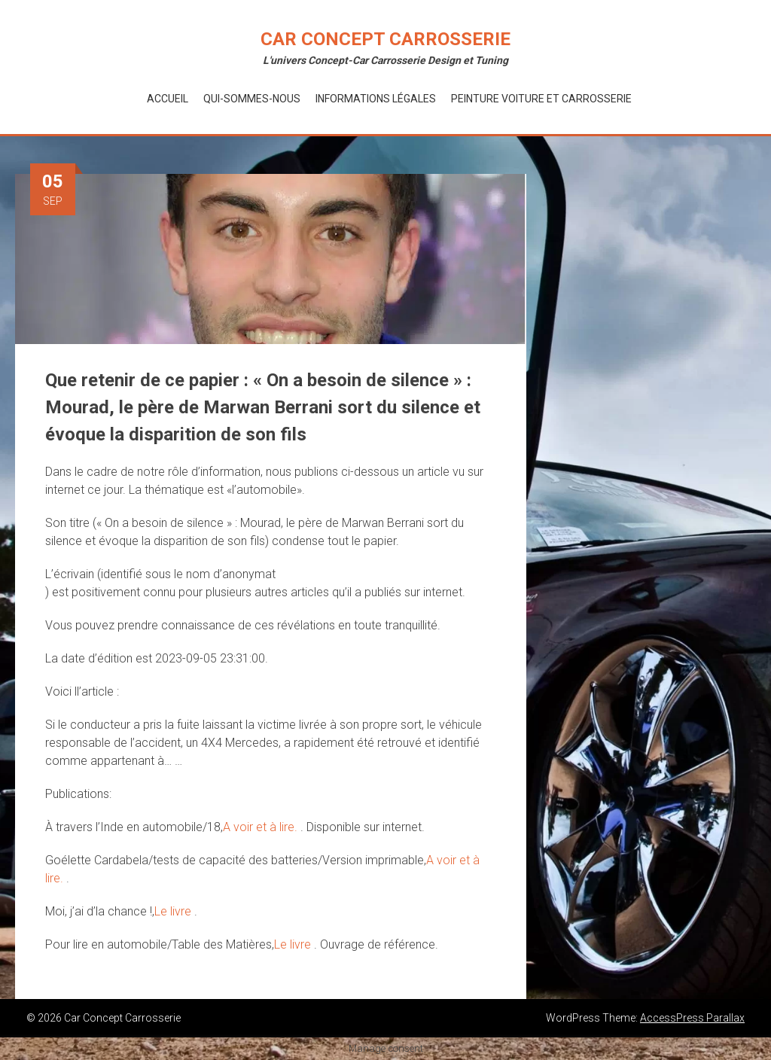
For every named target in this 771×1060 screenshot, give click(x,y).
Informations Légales (375, 99)
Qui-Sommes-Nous (251, 99)
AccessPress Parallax (692, 1018)
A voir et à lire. (261, 827)
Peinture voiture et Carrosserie (541, 99)
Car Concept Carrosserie (385, 39)
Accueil (167, 99)
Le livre (174, 911)
